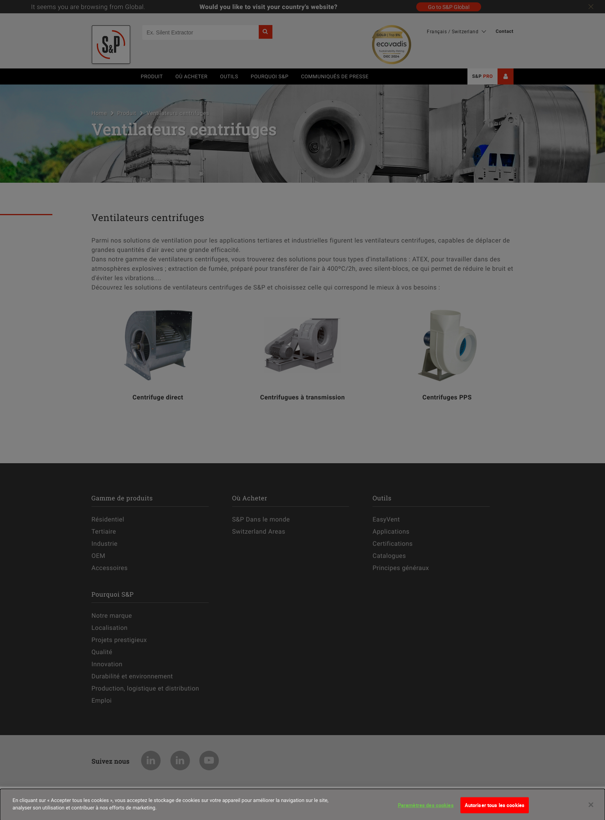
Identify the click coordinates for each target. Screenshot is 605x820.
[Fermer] (591, 807)
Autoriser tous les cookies (494, 807)
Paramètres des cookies (426, 807)
